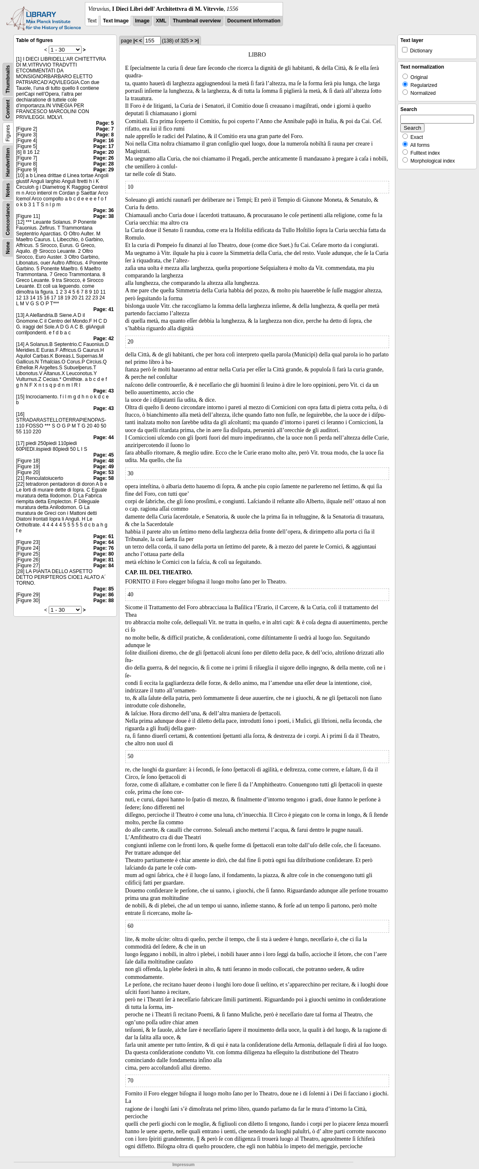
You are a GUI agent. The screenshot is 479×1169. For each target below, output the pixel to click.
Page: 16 (103, 140)
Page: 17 (103, 146)
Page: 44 (103, 437)
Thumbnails (8, 79)
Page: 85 (103, 589)
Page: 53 (103, 472)
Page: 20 (103, 152)
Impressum (183, 1164)
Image (142, 21)
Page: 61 (103, 536)
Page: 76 (103, 548)
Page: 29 (103, 170)
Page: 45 (103, 455)
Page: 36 (103, 210)
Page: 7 (105, 129)
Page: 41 (103, 309)
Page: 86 (103, 595)
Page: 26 (103, 158)
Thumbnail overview (197, 21)
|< (136, 41)
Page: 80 (103, 554)
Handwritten (8, 162)
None (8, 248)
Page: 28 (103, 164)
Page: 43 (103, 391)
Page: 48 (103, 461)
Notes (8, 190)
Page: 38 (103, 216)
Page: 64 (103, 542)
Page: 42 (103, 338)
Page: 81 (103, 560)
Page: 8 (105, 135)
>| (196, 41)
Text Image (116, 21)
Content (8, 109)
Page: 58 (103, 478)
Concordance (8, 219)
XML (161, 21)
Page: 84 (103, 565)
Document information (253, 21)
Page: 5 (105, 123)
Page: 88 (103, 600)
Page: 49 (103, 467)
